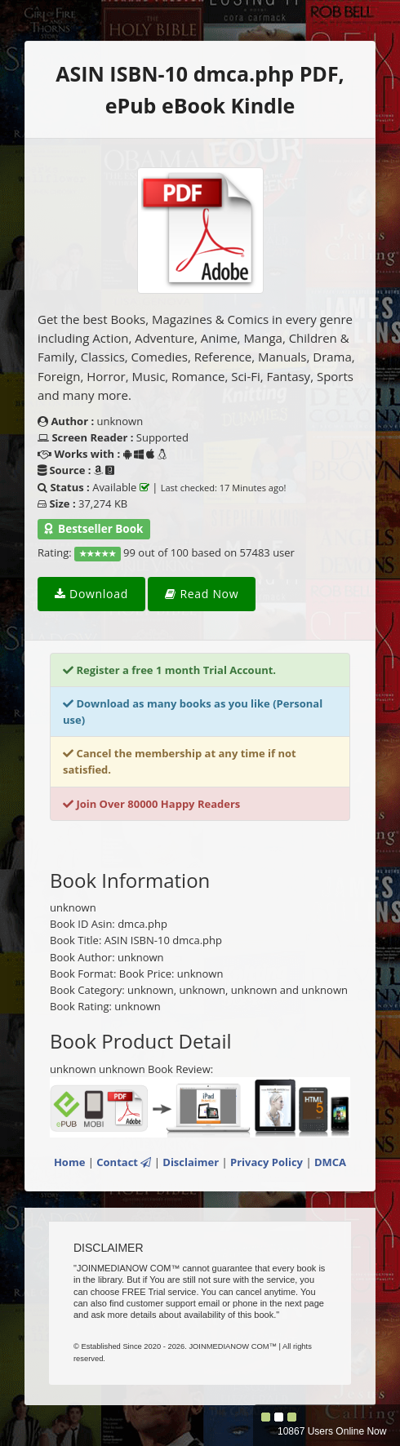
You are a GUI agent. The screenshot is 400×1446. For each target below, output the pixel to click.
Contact (123, 1162)
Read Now (201, 593)
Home (69, 1162)
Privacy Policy (266, 1162)
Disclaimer (190, 1162)
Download (91, 593)
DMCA (330, 1162)
